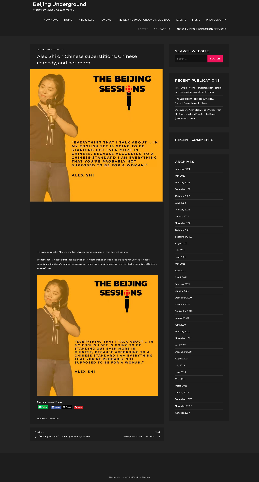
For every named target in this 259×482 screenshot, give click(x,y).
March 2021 (181, 277)
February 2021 (182, 284)
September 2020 (183, 311)
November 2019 (183, 338)
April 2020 (180, 324)
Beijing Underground (59, 4)
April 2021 (180, 270)
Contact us (162, 29)
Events (181, 19)
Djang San (45, 49)
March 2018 (181, 385)
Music (196, 19)
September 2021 (183, 236)
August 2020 (182, 317)
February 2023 (182, 182)
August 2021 (182, 243)
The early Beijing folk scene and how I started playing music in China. (195, 100)
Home (68, 19)
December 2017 (183, 399)
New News (51, 19)
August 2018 (182, 358)
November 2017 (183, 406)
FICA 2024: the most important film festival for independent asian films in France (198, 89)
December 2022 (183, 189)
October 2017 (182, 412)
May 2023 (180, 175)
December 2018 (183, 351)
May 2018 (180, 378)
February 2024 (182, 168)
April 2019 (180, 345)
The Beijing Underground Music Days (143, 19)
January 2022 (182, 216)
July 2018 (180, 365)
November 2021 (183, 223)
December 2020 (183, 297)
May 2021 (180, 263)
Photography (216, 19)
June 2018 (180, 372)
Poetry (143, 29)
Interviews (86, 19)
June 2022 (180, 202)
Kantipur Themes (141, 477)
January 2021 (182, 290)
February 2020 (182, 331)
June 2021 (180, 257)
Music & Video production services (201, 29)
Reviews (105, 19)
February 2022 (182, 209)
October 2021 (182, 229)
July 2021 (180, 250)
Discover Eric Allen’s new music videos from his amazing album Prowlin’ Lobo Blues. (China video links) (198, 114)
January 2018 (182, 392)
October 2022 (182, 196)
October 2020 (182, 304)
